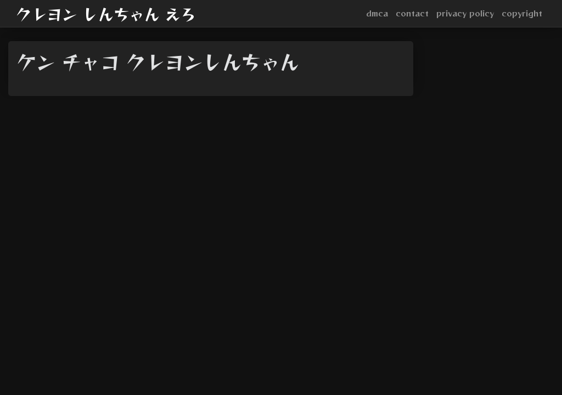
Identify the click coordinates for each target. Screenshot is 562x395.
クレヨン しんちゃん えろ (106, 13)
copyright (522, 13)
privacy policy (465, 13)
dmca (377, 13)
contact (412, 13)
